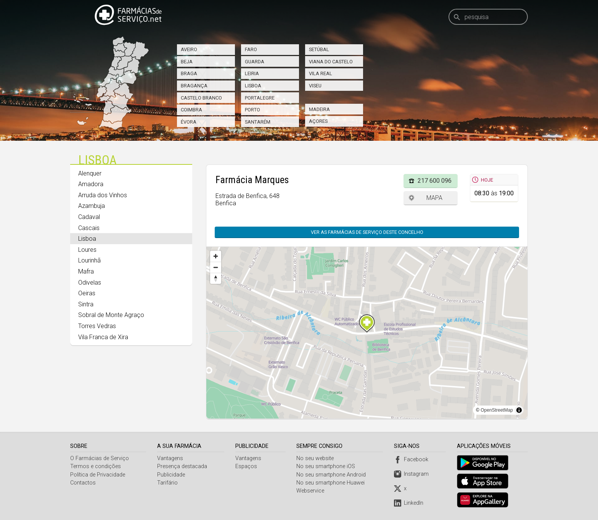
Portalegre (260, 98)
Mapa (434, 197)
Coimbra (191, 110)
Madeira (319, 109)
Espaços (246, 466)
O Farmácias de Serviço (99, 458)
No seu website (316, 458)
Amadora (90, 184)
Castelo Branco (201, 98)
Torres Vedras (97, 326)
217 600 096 (435, 180)
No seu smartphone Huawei (331, 483)
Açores (318, 121)
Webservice (311, 491)
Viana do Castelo (331, 61)
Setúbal (319, 49)
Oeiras (86, 293)
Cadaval (89, 217)
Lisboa (253, 86)
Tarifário (168, 483)
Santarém (257, 122)
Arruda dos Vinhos (102, 195)
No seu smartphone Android (332, 475)
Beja (187, 61)
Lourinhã (89, 260)
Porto (252, 110)
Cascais (89, 228)
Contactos (83, 483)
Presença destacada (182, 466)
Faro (251, 49)
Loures (87, 249)
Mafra (86, 271)
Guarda (254, 61)
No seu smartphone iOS (326, 466)
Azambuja (91, 205)
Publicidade (171, 475)
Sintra (85, 304)
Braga (189, 73)
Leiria (252, 73)
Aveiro (189, 49)
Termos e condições (95, 466)
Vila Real (320, 73)
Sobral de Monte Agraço (111, 315)
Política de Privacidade (97, 475)
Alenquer (89, 173)
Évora (188, 122)
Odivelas (89, 282)
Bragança (194, 86)
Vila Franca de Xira (103, 337)
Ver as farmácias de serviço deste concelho (367, 232)
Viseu (315, 86)
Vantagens (170, 458)
